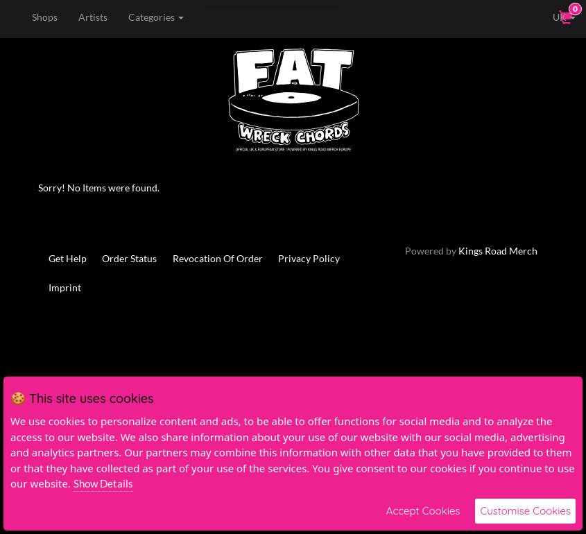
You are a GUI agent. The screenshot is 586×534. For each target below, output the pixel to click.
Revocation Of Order (218, 258)
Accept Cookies (423, 510)
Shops (44, 17)
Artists (92, 17)
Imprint (65, 287)
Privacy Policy (310, 258)
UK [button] (554, 16)
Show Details (103, 483)
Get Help (68, 258)
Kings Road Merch (497, 251)
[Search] (273, 17)
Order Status (130, 258)
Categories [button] (155, 17)
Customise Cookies (525, 510)
